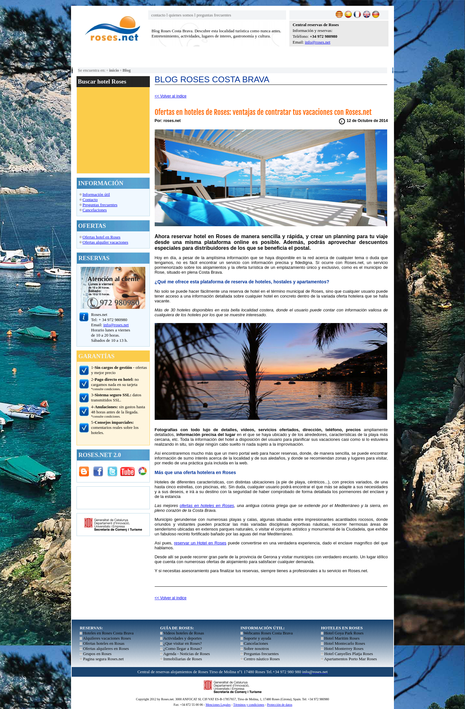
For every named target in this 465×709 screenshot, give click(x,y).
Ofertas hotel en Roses (101, 237)
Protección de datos (279, 704)
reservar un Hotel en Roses (200, 543)
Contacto (90, 199)
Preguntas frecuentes (100, 204)
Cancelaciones (95, 210)
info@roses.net (317, 42)
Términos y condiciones (248, 704)
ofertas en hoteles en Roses (207, 505)
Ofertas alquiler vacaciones (105, 242)
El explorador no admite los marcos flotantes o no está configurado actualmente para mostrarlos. (113, 130)
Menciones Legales (218, 704)
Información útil (96, 194)
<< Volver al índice (171, 96)
